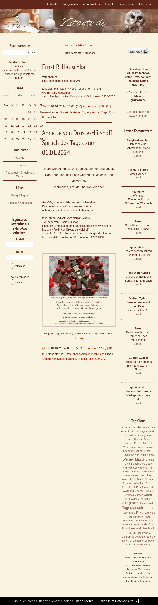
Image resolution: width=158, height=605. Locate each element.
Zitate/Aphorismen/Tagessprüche (79, 112)
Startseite (51, 4)
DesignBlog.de (19, 195)
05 (12, 119)
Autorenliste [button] (91, 4)
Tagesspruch (85, 358)
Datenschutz (145, 4)
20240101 (100, 358)
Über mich (20, 165)
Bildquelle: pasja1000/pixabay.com (61, 333)
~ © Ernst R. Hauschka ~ (57, 92)
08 (29, 119)
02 (35, 112)
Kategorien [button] (70, 4)
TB (102, 106)
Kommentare (90, 106)
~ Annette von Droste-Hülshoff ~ (61, 221)
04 (5, 119)
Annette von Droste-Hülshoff (59, 358)
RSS (102, 348)
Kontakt (109, 4)
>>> (33, 95)
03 (41, 112)
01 (29, 112)
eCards (19, 157)
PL (107, 106)
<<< (6, 95)
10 (41, 119)
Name (20, 251)
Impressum (126, 4)
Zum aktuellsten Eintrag (79, 45)
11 (5, 125)
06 (17, 119)
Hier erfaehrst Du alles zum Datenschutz (104, 601)
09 (35, 119)
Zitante (46, 106)
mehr (139, 155)
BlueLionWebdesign (20, 202)
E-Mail (20, 238)
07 (23, 119)
